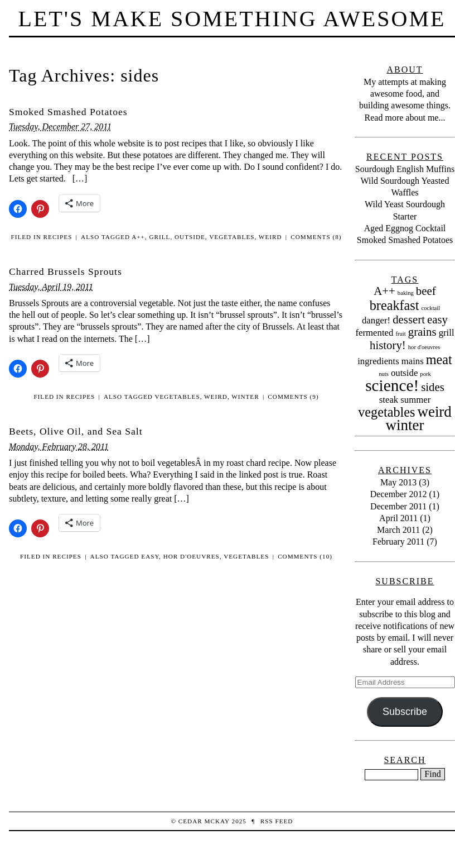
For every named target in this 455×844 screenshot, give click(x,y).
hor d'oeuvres (191, 556)
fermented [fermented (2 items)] (374, 332)
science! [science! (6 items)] (392, 385)
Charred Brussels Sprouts (65, 271)
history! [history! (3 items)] (388, 345)
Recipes (57, 236)
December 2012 (398, 494)
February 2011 (398, 541)
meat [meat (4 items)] (439, 359)
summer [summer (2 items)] (415, 399)
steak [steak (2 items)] (388, 399)
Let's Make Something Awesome (232, 18)
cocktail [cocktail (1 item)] (431, 308)
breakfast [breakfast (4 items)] (394, 305)
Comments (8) (316, 236)
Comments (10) (305, 556)
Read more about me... (405, 117)
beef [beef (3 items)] (426, 291)
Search (404, 760)
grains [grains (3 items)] (422, 331)
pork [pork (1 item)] (425, 374)
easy (150, 556)
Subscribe (405, 711)
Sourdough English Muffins (404, 169)
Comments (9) (293, 396)
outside (190, 236)
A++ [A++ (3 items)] (384, 291)
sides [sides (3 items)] (432, 387)
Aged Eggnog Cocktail (405, 228)
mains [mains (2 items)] (412, 361)
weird (270, 236)
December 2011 (398, 506)
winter (245, 396)
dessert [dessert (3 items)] (409, 319)
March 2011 (398, 530)
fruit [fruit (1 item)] (400, 334)
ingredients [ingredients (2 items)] (378, 361)
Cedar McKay (204, 821)
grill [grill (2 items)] (446, 332)
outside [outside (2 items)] (404, 373)
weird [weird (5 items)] (434, 411)
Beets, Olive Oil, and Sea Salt (76, 431)
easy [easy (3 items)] (437, 319)
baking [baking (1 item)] (406, 293)
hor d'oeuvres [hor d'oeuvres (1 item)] (424, 347)
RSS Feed (276, 821)
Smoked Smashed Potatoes (68, 111)
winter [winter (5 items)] (405, 425)
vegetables (231, 236)
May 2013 (398, 482)
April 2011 (398, 518)
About (404, 69)
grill (159, 236)
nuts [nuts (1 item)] (384, 374)
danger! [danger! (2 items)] (376, 320)
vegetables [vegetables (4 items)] (386, 411)
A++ (138, 236)
